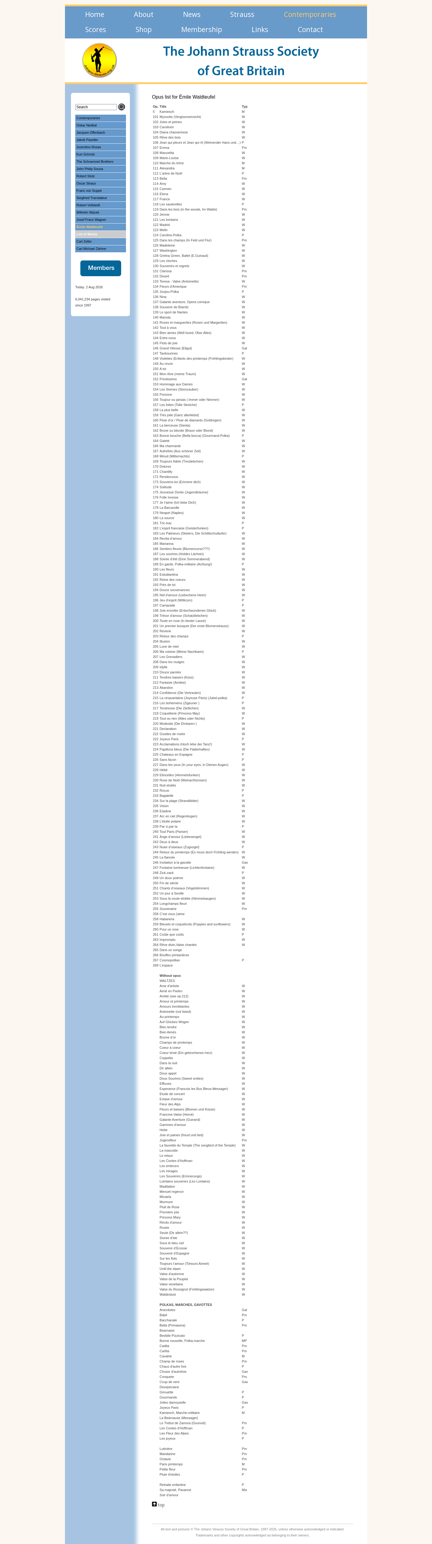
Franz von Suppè (89, 190)
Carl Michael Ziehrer (91, 248)
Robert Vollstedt (88, 205)
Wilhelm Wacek (87, 212)
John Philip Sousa (89, 169)
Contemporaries (88, 118)
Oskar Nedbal (86, 125)
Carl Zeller (84, 241)
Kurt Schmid (85, 154)
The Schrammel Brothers (94, 161)
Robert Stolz (85, 176)
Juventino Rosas (88, 147)
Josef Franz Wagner (91, 219)
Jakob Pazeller (87, 140)
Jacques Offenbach (90, 132)
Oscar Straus (86, 183)
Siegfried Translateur (91, 198)
